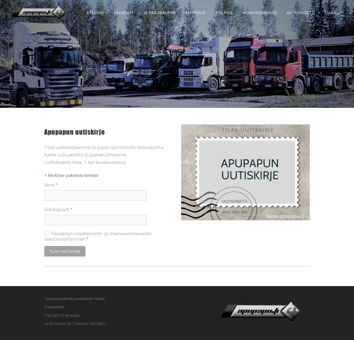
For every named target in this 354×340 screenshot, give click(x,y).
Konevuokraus (260, 12)
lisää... (332, 12)
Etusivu (95, 12)
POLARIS (224, 12)
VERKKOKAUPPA (160, 12)
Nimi (51, 185)
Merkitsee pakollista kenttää (71, 175)
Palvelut (124, 12)
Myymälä (196, 12)
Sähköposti (58, 209)
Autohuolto (301, 12)
